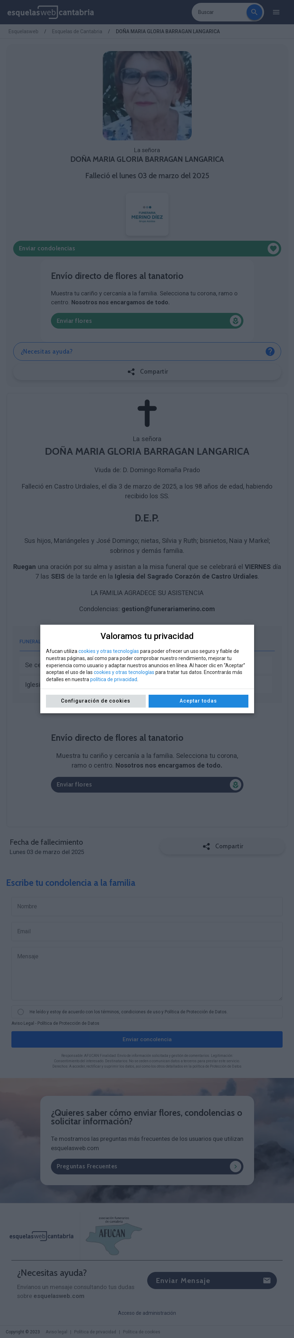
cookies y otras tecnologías (108, 651)
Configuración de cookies (95, 701)
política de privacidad (113, 679)
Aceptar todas (198, 701)
